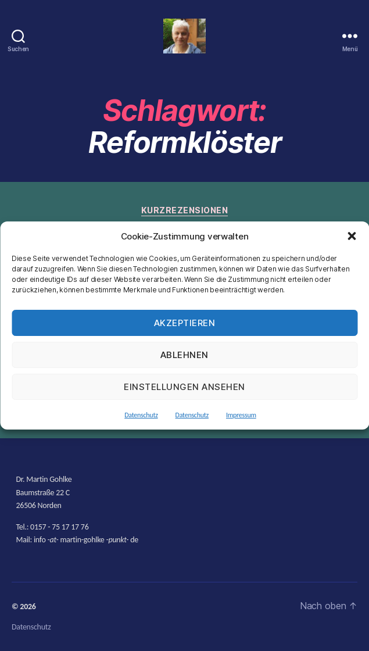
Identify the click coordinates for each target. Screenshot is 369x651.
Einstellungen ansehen (184, 386)
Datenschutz (140, 415)
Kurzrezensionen (184, 210)
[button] (351, 236)
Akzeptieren (185, 322)
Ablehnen (184, 354)
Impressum (241, 415)
